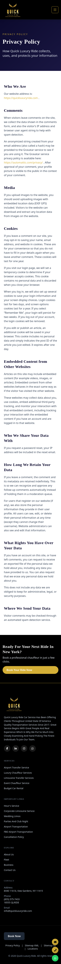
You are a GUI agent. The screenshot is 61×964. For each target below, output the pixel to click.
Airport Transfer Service (16, 767)
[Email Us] (55, 942)
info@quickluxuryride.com (18, 910)
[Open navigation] (55, 9)
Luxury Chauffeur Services (18, 772)
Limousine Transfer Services (19, 777)
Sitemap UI (49, 945)
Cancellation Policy (14, 836)
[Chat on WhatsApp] (55, 958)
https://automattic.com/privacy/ (23, 162)
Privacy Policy (12, 945)
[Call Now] (55, 950)
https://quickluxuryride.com (21, 98)
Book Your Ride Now (19, 670)
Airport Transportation (16, 826)
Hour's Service (11, 805)
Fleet (6, 859)
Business (8, 864)
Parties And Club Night (16, 821)
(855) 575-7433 (12, 899)
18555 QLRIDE (11, 902)
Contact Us (9, 870)
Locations (33, 948)
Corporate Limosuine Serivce (19, 811)
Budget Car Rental (13, 788)
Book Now (14, 936)
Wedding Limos (12, 816)
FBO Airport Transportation (18, 831)
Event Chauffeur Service (16, 783)
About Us (9, 854)
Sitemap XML (32, 945)
